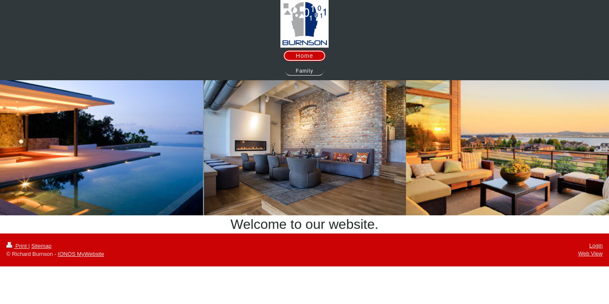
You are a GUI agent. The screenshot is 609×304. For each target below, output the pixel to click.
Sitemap (41, 246)
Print (17, 246)
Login (596, 245)
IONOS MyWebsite (81, 254)
